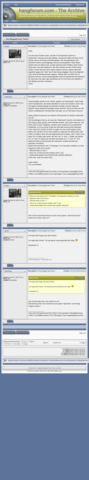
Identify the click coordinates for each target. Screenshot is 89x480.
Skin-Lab (55, 368)
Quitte (6, 231)
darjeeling (8, 97)
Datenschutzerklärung (63, 5)
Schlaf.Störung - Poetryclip (40, 259)
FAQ (16, 5)
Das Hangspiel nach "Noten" (17, 39)
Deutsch (44, 25)
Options (14, 21)
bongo (6, 46)
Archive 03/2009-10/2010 (29, 25)
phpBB (36, 371)
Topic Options (75, 39)
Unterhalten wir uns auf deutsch (63, 25)
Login (6, 21)
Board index (13, 25)
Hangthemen (83, 25)
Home (7, 5)
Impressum (80, 5)
